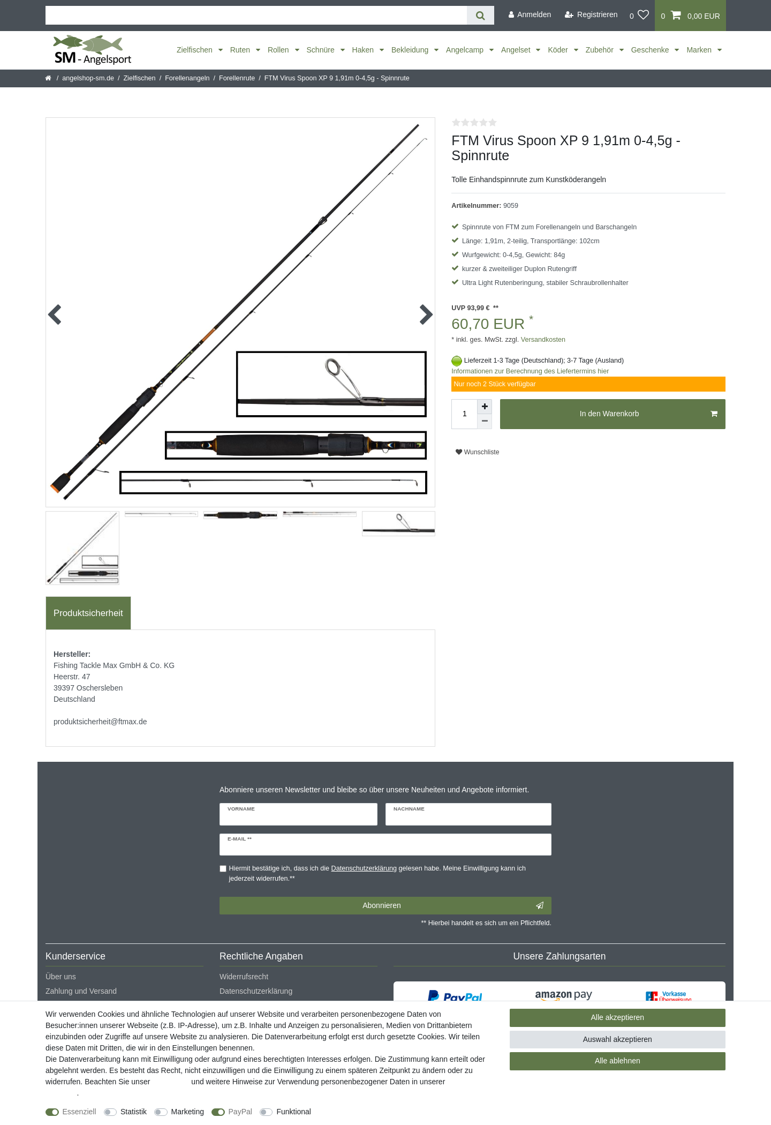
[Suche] (480, 15)
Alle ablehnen (617, 1060)
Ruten (241, 50)
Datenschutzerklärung (256, 991)
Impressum (170, 1081)
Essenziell (79, 1111)
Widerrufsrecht (244, 976)
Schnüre (322, 50)
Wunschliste (477, 452)
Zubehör (601, 50)
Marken (700, 50)
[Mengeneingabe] (464, 414)
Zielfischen (196, 50)
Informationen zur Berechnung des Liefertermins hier (530, 371)
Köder (559, 50)
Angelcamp (466, 50)
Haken (364, 50)
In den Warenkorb (648, 414)
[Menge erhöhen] (484, 406)
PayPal (240, 1111)
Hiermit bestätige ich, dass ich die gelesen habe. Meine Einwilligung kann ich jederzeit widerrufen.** (377, 873)
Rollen (279, 50)
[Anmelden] (529, 14)
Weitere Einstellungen (357, 1111)
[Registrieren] (591, 14)
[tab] (88, 613)
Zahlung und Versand (81, 991)
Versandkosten (542, 339)
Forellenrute (237, 78)
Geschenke (651, 50)
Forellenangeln (187, 78)
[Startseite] (49, 78)
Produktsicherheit (88, 613)
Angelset (516, 50)
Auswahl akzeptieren (617, 1039)
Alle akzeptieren (618, 1017)
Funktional (293, 1111)
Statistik (133, 1111)
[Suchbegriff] (256, 15)
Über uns (61, 976)
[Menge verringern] (484, 421)
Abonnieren (452, 906)
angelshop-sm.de (88, 78)
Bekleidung (410, 50)
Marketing (187, 1111)
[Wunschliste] (639, 15)
